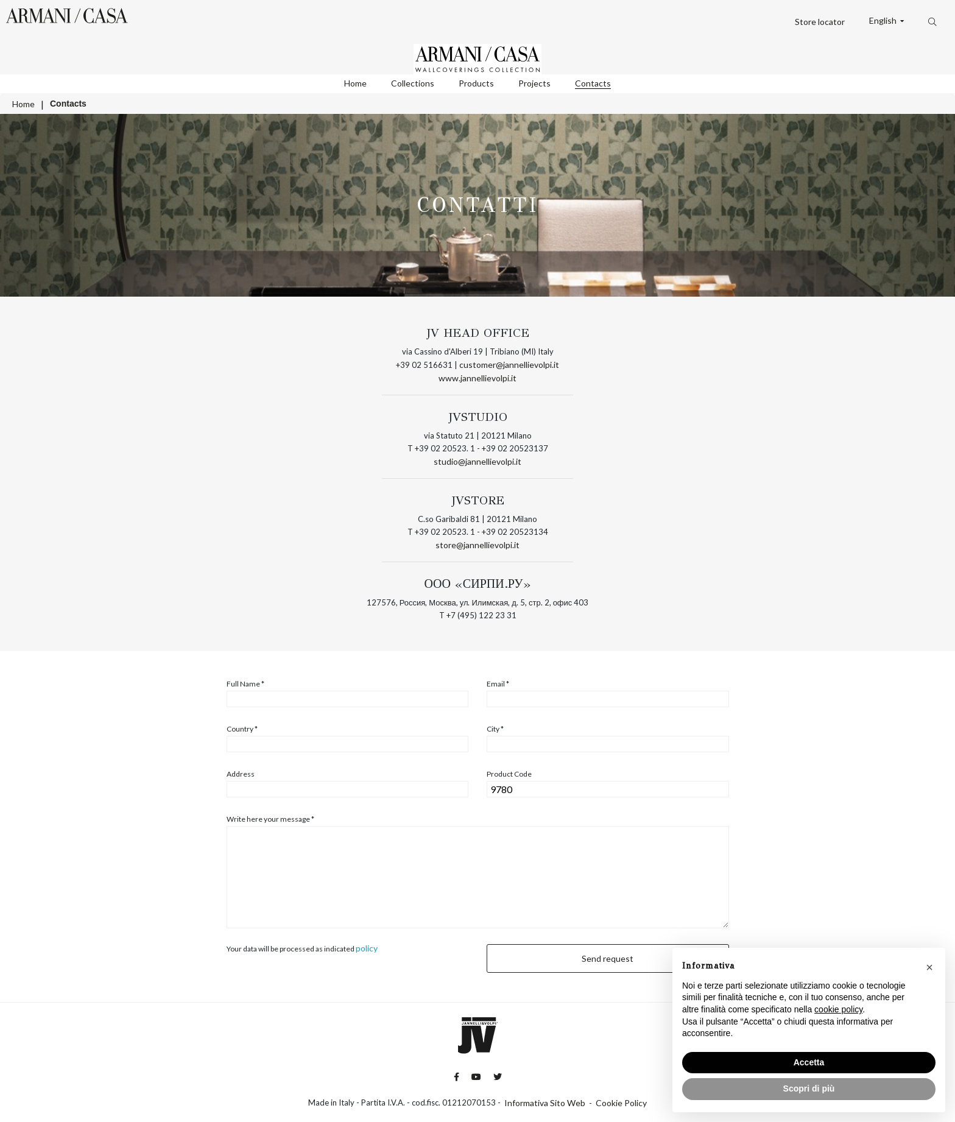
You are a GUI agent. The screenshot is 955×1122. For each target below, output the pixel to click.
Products (476, 83)
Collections (412, 83)
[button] (929, 967)
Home (355, 83)
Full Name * (245, 684)
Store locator (820, 21)
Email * (498, 684)
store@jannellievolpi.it (477, 545)
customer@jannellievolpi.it (509, 364)
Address (241, 774)
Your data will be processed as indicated (302, 948)
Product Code (509, 774)
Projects (534, 83)
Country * (242, 729)
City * (495, 729)
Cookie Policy (621, 1103)
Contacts (593, 83)
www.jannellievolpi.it (477, 378)
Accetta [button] (809, 1062)
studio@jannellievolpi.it (477, 461)
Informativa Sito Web (544, 1103)
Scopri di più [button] (809, 1088)
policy (367, 948)
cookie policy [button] (838, 1009)
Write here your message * (270, 819)
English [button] (883, 20)
